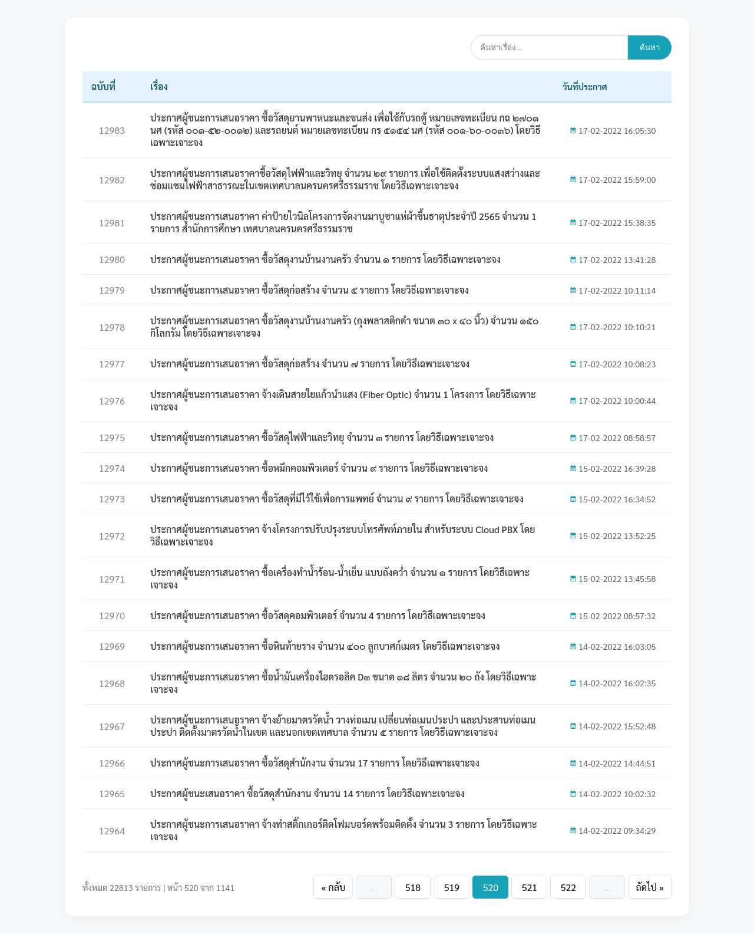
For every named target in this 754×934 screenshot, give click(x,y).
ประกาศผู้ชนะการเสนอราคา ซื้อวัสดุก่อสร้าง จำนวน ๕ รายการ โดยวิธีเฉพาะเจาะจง (309, 290)
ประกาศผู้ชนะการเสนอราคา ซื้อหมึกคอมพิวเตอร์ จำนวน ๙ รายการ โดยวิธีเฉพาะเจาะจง (319, 468)
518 (413, 887)
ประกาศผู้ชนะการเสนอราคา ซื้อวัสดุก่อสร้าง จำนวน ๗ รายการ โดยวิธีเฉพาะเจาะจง (309, 363)
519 (451, 887)
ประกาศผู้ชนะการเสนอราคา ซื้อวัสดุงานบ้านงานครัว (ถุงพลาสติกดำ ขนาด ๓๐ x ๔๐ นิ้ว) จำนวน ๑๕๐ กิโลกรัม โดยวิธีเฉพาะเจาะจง (344, 326)
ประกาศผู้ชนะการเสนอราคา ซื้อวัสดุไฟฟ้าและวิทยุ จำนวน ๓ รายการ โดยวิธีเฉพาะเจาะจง (322, 437)
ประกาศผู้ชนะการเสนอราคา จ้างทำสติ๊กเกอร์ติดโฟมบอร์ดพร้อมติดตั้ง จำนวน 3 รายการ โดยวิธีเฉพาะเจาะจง (343, 830)
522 (568, 887)
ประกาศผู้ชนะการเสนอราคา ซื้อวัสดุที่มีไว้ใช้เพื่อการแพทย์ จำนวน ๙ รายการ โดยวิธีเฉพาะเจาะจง (337, 498)
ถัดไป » (650, 887)
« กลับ (333, 887)
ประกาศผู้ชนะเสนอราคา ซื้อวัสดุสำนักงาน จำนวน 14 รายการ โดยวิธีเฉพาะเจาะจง (307, 793)
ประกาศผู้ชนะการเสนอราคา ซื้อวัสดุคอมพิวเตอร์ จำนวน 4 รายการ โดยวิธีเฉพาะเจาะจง (317, 615)
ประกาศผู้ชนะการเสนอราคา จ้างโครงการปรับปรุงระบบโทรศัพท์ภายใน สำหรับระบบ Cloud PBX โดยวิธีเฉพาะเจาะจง (342, 535)
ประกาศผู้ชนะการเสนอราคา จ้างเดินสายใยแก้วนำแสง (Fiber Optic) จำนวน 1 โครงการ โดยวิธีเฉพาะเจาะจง (343, 400)
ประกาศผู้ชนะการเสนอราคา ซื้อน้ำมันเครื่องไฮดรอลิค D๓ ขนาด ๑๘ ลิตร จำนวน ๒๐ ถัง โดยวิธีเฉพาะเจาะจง (343, 682)
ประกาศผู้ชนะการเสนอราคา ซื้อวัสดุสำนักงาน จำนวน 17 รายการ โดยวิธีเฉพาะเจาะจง (314, 763)
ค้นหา (650, 47)
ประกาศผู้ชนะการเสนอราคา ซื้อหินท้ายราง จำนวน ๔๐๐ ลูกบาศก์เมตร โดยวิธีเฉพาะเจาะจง (325, 646)
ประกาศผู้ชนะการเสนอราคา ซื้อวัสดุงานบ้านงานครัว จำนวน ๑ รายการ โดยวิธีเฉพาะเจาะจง (325, 259)
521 (529, 887)
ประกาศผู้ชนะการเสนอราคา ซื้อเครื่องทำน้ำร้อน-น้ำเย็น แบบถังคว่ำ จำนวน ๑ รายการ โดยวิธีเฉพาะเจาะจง (340, 578)
